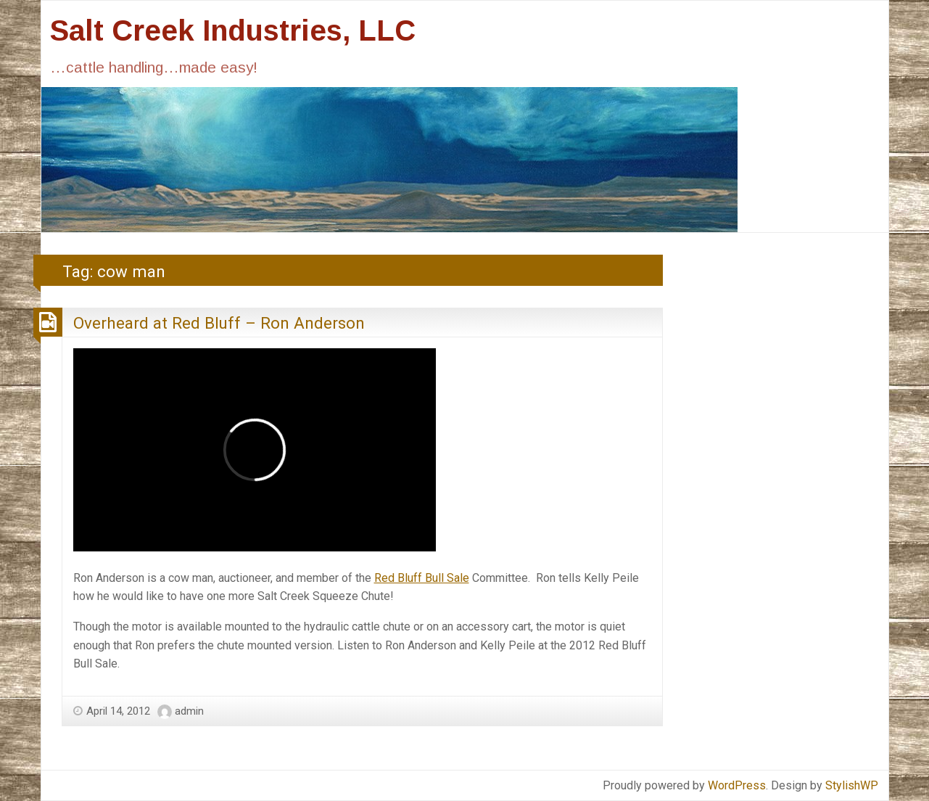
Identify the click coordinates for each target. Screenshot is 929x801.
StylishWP (851, 785)
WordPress (737, 785)
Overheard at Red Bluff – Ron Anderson (219, 322)
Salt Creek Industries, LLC (233, 30)
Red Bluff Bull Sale (421, 578)
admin (189, 711)
